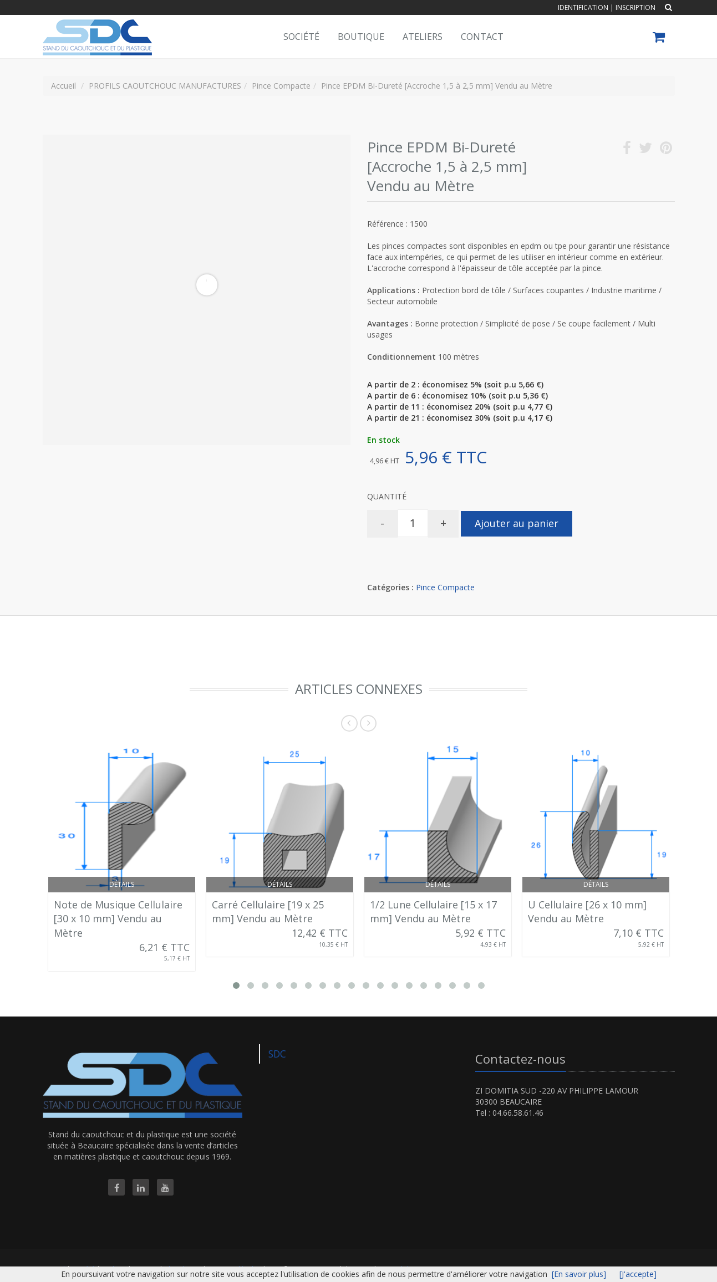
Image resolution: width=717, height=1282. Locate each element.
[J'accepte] (638, 1274)
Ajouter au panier (516, 523)
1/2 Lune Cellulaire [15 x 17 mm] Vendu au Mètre (433, 912)
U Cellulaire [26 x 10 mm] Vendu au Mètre (587, 912)
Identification (583, 7)
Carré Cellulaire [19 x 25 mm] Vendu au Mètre (268, 912)
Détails (121, 884)
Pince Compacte (445, 587)
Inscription (635, 7)
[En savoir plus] (579, 1274)
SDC (277, 1053)
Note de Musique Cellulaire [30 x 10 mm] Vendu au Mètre (118, 918)
